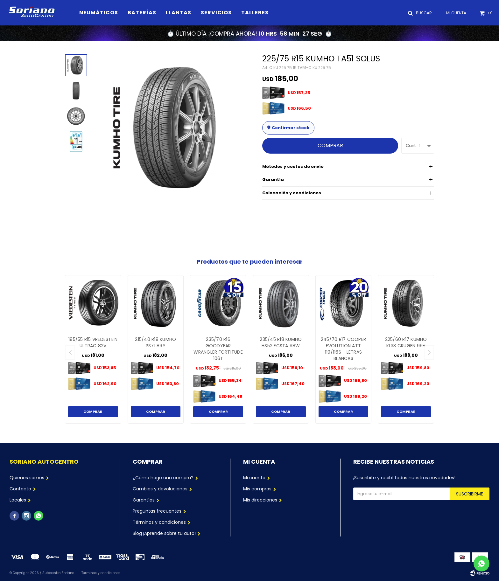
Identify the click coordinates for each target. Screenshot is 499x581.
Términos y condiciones (159, 522)
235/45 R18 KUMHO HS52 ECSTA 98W (281, 342)
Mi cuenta (254, 477)
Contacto (20, 489)
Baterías (142, 12)
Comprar (330, 145)
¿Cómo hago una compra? (163, 477)
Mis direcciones (260, 500)
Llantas (178, 12)
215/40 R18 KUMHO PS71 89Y (155, 342)
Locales (18, 500)
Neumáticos (98, 12)
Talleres (255, 12)
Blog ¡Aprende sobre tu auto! (164, 533)
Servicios (216, 12)
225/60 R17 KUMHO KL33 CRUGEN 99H (406, 342)
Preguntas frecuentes (157, 511)
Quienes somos (27, 477)
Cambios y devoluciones (160, 489)
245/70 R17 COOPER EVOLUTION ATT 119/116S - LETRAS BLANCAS (343, 349)
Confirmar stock (290, 128)
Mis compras (257, 489)
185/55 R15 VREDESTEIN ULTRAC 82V (92, 342)
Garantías (144, 500)
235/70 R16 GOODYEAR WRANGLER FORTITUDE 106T (218, 349)
